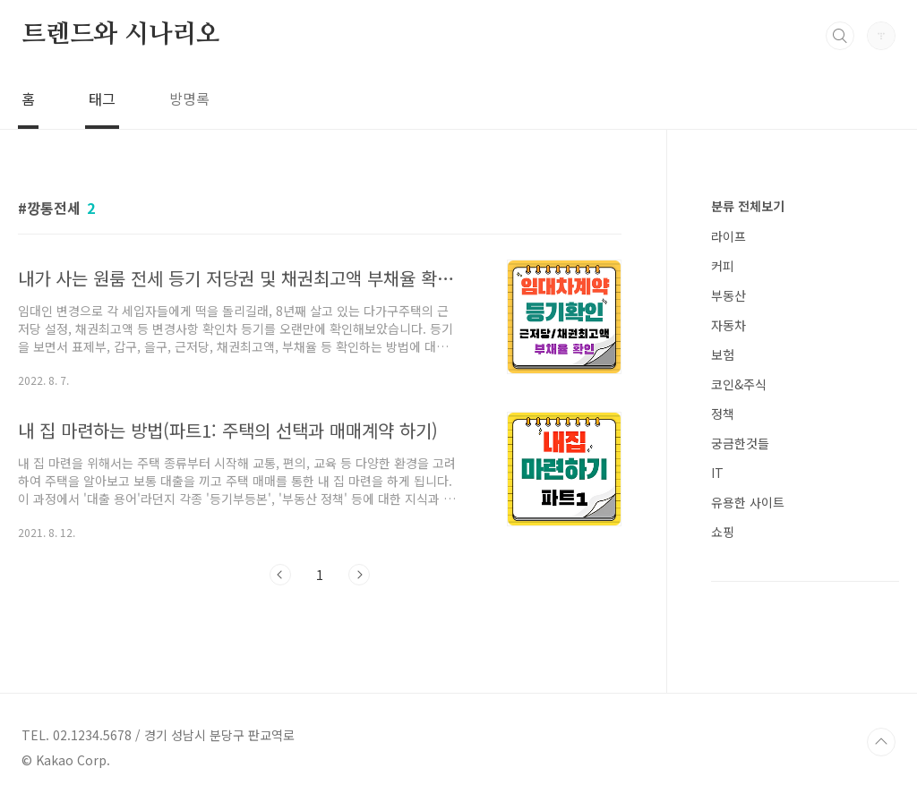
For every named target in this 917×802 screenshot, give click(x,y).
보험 (722, 354)
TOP (881, 742)
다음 (359, 574)
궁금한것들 (740, 443)
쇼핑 (722, 532)
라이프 (728, 236)
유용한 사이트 (747, 502)
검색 (840, 35)
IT (717, 473)
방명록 (189, 98)
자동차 (728, 325)
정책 (722, 413)
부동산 (728, 295)
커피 (722, 266)
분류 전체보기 (747, 206)
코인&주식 (739, 384)
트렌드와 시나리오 (120, 34)
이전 (280, 574)
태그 (102, 98)
